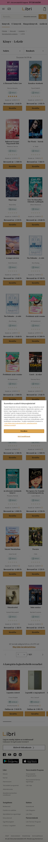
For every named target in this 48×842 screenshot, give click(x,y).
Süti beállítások (24, 436)
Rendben (24, 431)
